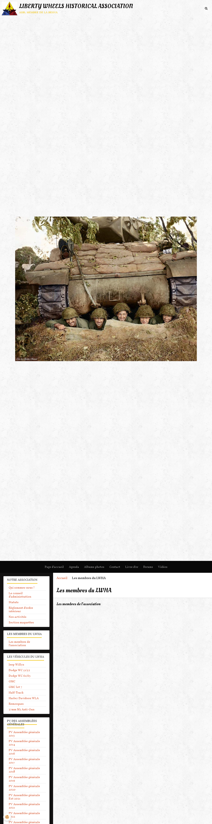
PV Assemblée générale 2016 (24, 751)
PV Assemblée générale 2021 (24, 805)
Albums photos (94, 567)
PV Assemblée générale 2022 (24, 814)
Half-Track (16, 692)
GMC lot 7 (15, 687)
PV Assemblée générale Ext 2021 (24, 796)
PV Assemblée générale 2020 (24, 787)
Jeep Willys (16, 664)
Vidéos (162, 567)
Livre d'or (131, 567)
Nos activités (17, 616)
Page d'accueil (54, 567)
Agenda (74, 567)
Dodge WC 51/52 (19, 670)
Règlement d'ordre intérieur (21, 609)
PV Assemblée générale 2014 (24, 742)
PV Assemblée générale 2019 (24, 778)
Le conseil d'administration (20, 594)
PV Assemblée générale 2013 (24, 733)
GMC (12, 681)
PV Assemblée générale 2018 (24, 769)
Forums (148, 567)
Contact (114, 567)
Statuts (14, 602)
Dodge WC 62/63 (19, 675)
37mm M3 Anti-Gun (21, 709)
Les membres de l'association (80, 604)
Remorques (16, 703)
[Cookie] (7, 817)
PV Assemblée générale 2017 (24, 760)
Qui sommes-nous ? (22, 587)
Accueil (61, 578)
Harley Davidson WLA (24, 698)
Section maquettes (21, 622)
